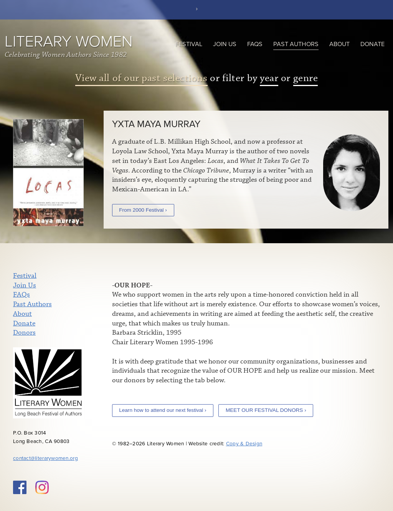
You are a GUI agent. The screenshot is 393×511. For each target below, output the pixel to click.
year (269, 78)
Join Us (224, 44)
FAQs (255, 44)
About (339, 44)
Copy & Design (244, 444)
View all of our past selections (141, 78)
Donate (372, 44)
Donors (24, 332)
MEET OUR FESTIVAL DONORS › (266, 410)
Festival (188, 44)
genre (305, 78)
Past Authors (296, 44)
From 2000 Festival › (143, 210)
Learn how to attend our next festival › (162, 410)
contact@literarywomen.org (45, 458)
